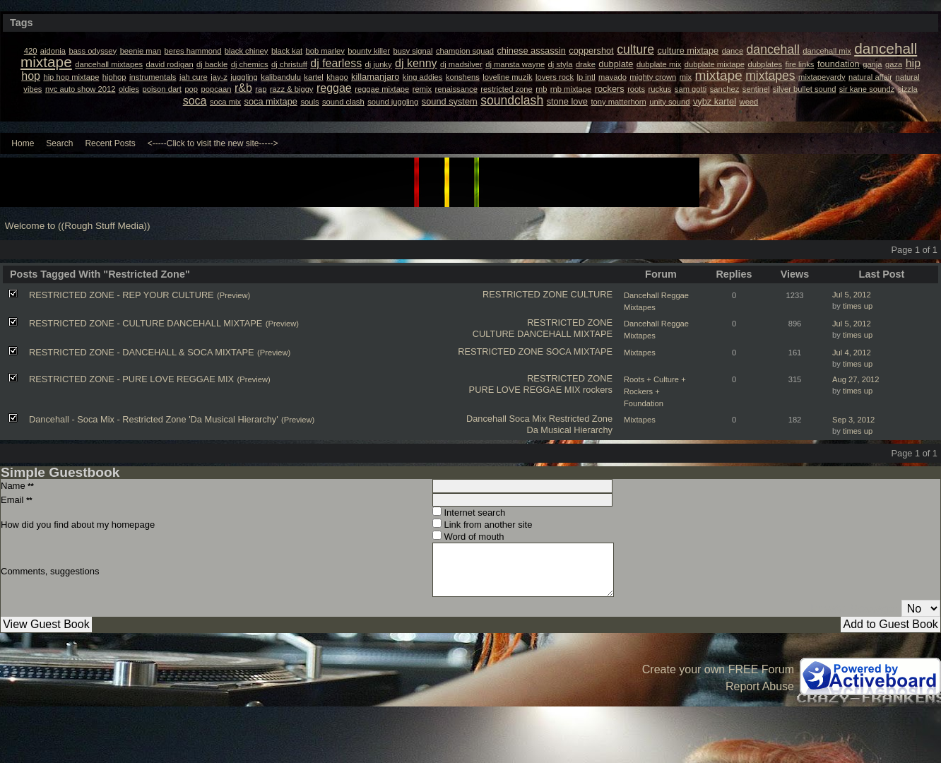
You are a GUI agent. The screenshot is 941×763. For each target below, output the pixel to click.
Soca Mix (527, 418)
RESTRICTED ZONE (525, 294)
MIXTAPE (593, 351)
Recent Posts (110, 143)
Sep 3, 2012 (853, 419)
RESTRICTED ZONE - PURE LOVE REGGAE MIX (131, 379)
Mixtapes (640, 352)
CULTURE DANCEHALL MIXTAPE (542, 334)
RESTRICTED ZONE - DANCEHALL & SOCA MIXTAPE (141, 352)
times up (857, 306)
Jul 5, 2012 (851, 294)
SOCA (559, 351)
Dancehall (486, 418)
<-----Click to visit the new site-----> (213, 143)
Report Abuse (760, 686)
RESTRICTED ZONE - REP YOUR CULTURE (121, 295)
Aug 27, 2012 (856, 379)
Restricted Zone (580, 418)
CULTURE (592, 294)
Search (59, 143)
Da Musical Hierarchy (569, 430)
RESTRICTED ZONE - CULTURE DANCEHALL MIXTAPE (145, 323)
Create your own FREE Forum (718, 669)
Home (22, 143)
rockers (597, 389)
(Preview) (233, 295)
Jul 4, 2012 (851, 352)
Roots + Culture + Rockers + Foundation (655, 391)
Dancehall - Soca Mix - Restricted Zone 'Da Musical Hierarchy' (153, 419)
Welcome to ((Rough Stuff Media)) (77, 225)
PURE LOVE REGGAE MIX (525, 389)
